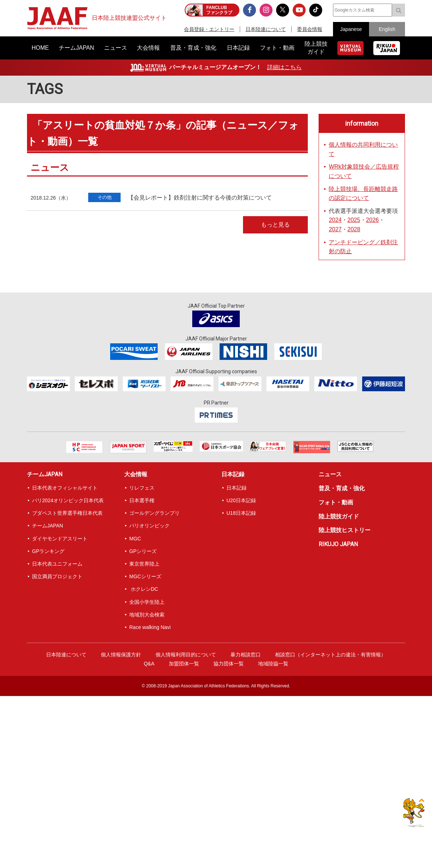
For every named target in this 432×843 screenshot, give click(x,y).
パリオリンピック (149, 525)
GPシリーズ (143, 551)
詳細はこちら (284, 67)
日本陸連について (266, 29)
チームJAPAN (44, 474)
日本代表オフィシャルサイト (65, 488)
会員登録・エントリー (209, 29)
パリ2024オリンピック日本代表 (68, 500)
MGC (135, 538)
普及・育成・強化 (342, 488)
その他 (105, 197)
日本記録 (232, 474)
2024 (335, 220)
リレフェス (141, 488)
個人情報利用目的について (186, 654)
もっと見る (275, 225)
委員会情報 (309, 29)
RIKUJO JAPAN (338, 544)
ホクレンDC (143, 589)
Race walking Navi (150, 627)
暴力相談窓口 (245, 654)
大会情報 (135, 474)
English (387, 29)
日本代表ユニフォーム (57, 564)
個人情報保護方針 (121, 654)
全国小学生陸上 (147, 602)
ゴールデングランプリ (154, 513)
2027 (335, 229)
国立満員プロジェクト (57, 576)
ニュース (330, 474)
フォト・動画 (336, 502)
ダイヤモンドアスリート (59, 538)
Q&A (149, 663)
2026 (372, 220)
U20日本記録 (241, 500)
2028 (353, 229)
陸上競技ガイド (339, 516)
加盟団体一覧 (184, 663)
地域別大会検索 (147, 614)
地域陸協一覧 (273, 663)
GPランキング (48, 551)
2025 (353, 220)
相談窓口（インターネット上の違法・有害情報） (330, 654)
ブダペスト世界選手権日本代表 (67, 513)
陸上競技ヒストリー (344, 530)
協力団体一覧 (228, 663)
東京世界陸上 (144, 564)
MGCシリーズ (145, 576)
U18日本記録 (241, 513)
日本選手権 (141, 500)
